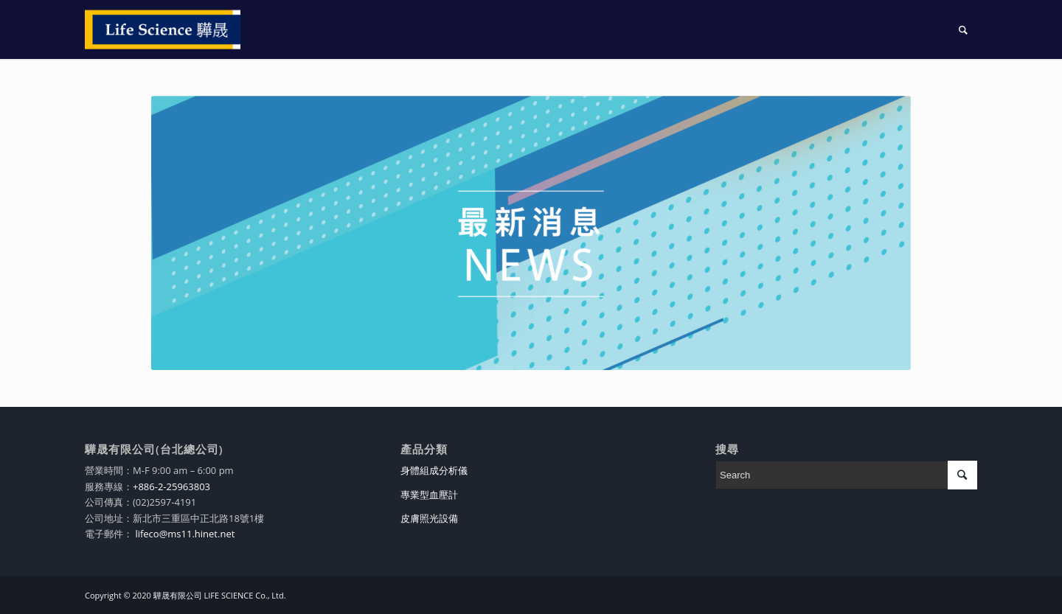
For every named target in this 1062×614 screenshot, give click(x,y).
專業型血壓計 (429, 494)
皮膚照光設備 (429, 518)
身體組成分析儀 (434, 470)
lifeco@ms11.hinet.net (184, 533)
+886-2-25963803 (171, 486)
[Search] (963, 29)
